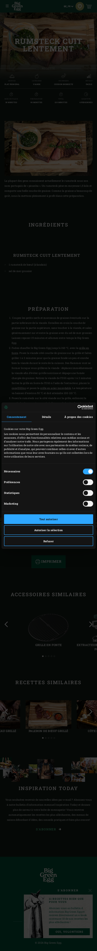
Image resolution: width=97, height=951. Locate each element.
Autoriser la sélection (48, 530)
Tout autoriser (48, 519)
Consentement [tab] (16, 417)
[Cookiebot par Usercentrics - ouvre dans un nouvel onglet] (77, 407)
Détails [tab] (46, 417)
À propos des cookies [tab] (78, 417)
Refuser (48, 541)
